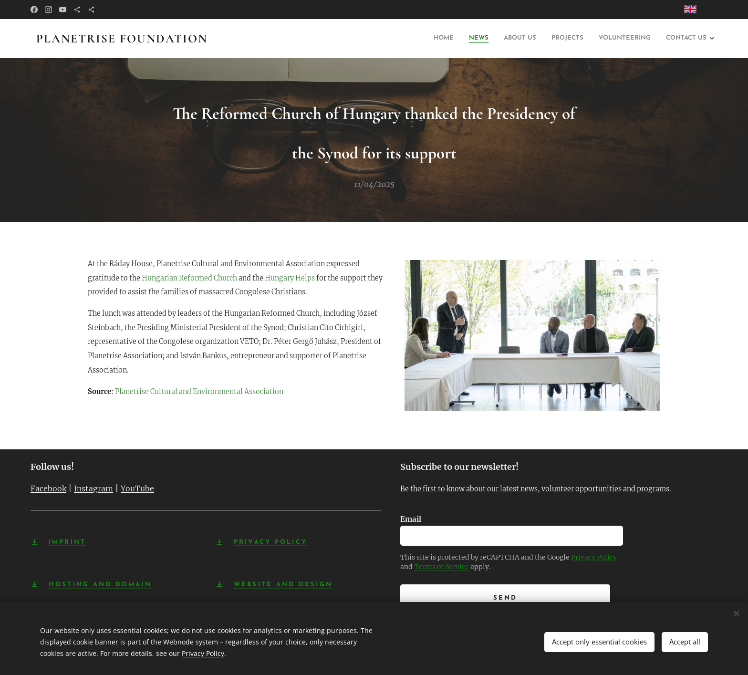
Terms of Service (441, 566)
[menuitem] (452, 39)
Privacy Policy (594, 557)
